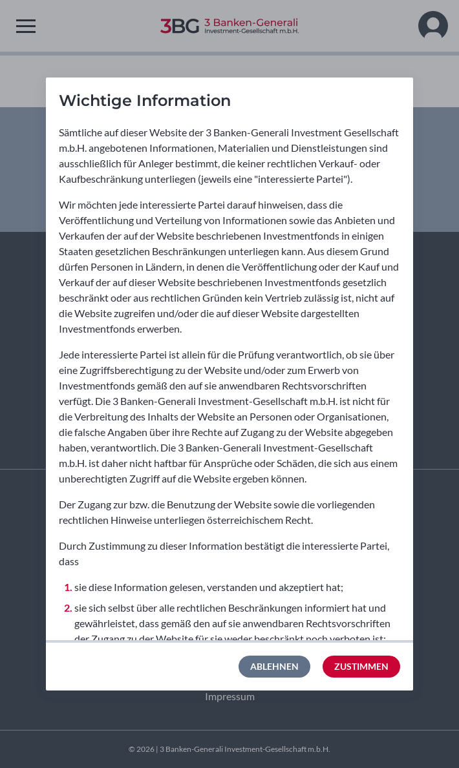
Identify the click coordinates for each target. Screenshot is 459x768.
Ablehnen (274, 666)
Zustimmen (361, 666)
